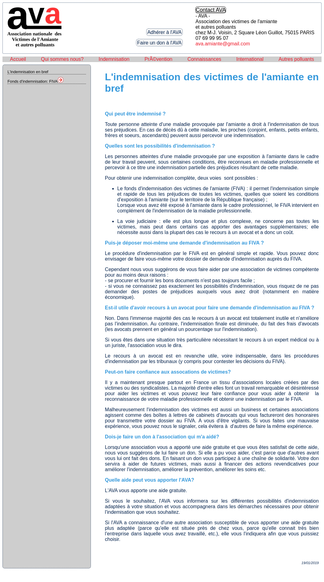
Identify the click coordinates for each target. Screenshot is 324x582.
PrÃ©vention (158, 59)
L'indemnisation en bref (27, 71)
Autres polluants (296, 59)
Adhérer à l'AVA (164, 32)
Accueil (18, 59)
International (249, 59)
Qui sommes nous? (62, 59)
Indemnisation (114, 59)
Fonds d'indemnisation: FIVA (35, 81)
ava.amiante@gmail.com (222, 43)
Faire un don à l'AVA (159, 42)
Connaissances (204, 59)
